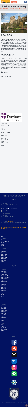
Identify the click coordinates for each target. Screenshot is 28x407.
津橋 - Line (14, 378)
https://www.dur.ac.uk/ (5, 146)
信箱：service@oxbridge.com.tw (10, 208)
